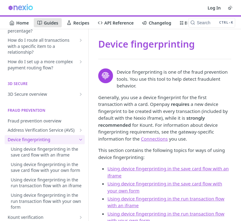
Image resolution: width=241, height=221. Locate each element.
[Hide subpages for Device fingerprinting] (80, 139)
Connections (154, 139)
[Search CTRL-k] (212, 22)
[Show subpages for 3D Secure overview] (80, 94)
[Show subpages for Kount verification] (80, 217)
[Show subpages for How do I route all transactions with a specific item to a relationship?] (80, 40)
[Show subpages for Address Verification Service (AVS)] (80, 130)
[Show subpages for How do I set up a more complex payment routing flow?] (80, 61)
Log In (214, 8)
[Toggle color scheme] (230, 7)
